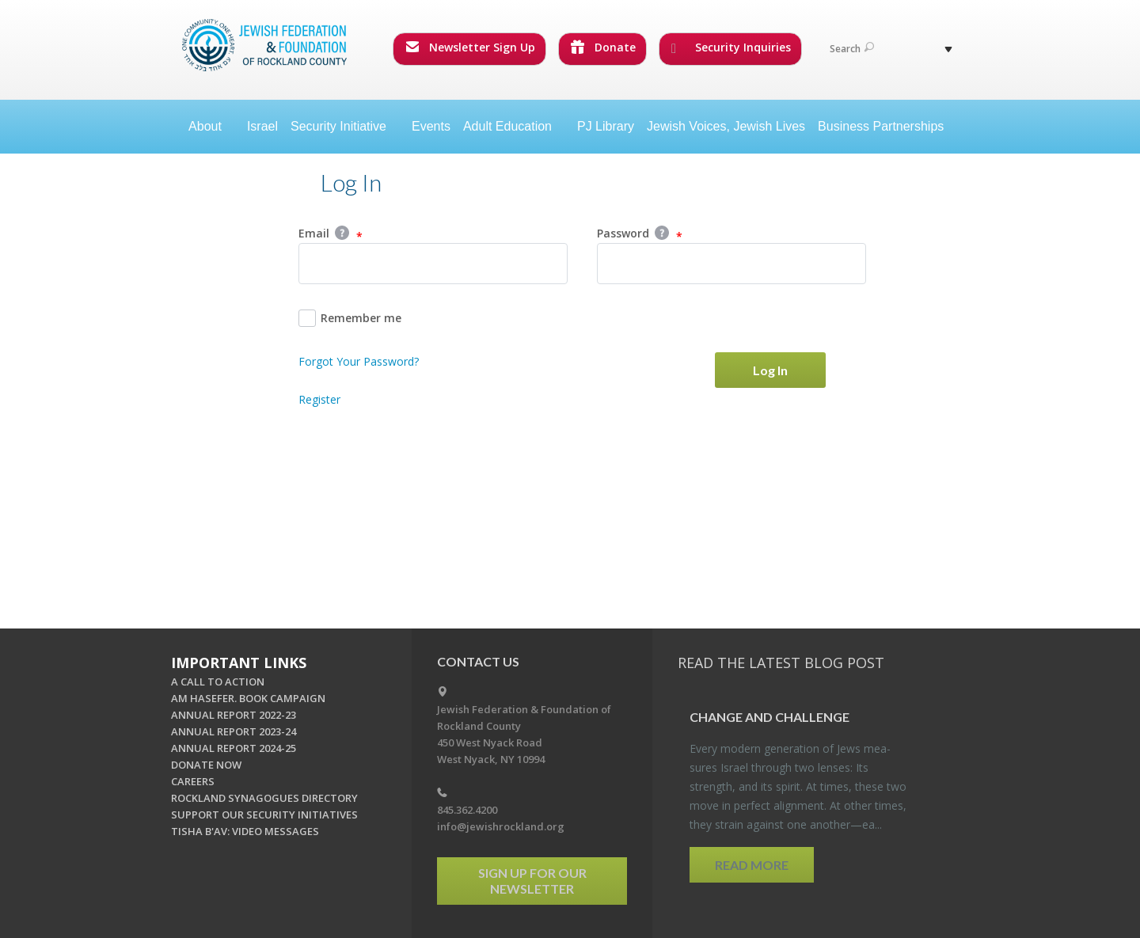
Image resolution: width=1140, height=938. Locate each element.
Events (431, 126)
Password (639, 234)
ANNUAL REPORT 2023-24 (233, 731)
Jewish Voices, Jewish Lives (726, 126)
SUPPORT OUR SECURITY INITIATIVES (264, 814)
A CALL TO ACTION (217, 681)
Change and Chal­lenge (769, 716)
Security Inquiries (731, 47)
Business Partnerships (881, 126)
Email (330, 234)
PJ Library (605, 126)
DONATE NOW (206, 765)
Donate (603, 47)
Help (342, 233)
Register (319, 399)
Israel (262, 126)
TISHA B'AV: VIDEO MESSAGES (245, 831)
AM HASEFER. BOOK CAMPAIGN (248, 698)
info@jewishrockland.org (500, 826)
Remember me (349, 318)
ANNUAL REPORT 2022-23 (233, 715)
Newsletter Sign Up (470, 47)
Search (852, 48)
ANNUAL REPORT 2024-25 (233, 748)
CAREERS (193, 781)
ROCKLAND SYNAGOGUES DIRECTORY (264, 798)
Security (345, 126)
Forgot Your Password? (358, 361)
